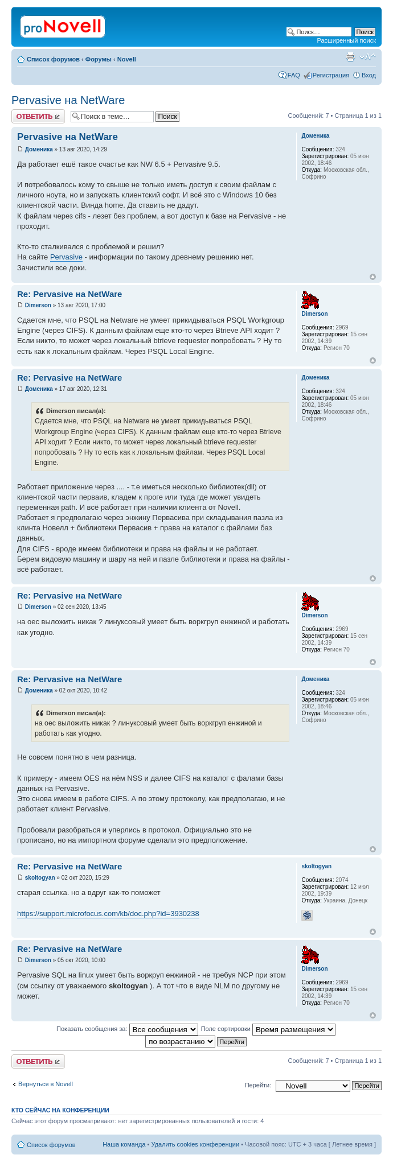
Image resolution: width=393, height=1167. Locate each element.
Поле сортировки (268, 1028)
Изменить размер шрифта (367, 57)
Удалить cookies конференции (196, 1144)
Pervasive (66, 257)
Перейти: (258, 1085)
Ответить (38, 116)
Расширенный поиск (346, 40)
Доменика (39, 149)
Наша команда (124, 1144)
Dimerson (38, 305)
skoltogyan (40, 878)
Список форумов (53, 59)
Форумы (98, 59)
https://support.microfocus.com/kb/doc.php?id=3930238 (108, 913)
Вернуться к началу (373, 277)
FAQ (294, 75)
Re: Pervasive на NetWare (69, 294)
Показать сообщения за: (127, 1028)
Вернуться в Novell (45, 1084)
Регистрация (331, 75)
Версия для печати (350, 57)
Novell (126, 59)
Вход (369, 75)
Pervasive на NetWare (68, 100)
